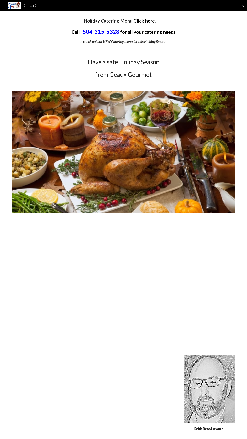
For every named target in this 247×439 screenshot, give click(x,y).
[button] (242, 5)
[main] (123, 30)
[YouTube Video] (123, 284)
